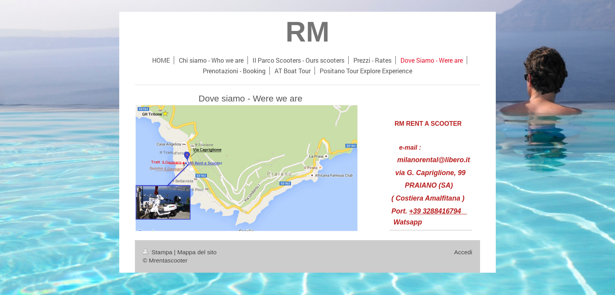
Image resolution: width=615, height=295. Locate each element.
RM (307, 31)
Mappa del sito (197, 252)
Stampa (158, 252)
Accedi (463, 252)
